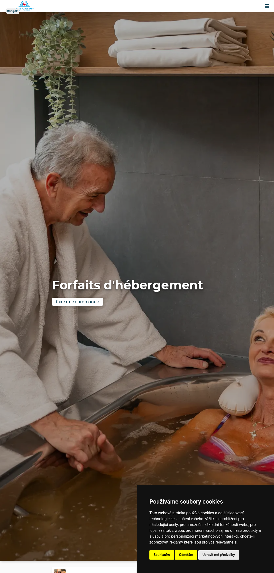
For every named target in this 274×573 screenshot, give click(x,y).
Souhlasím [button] (162, 555)
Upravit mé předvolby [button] (218, 555)
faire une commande (77, 302)
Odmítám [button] (186, 555)
